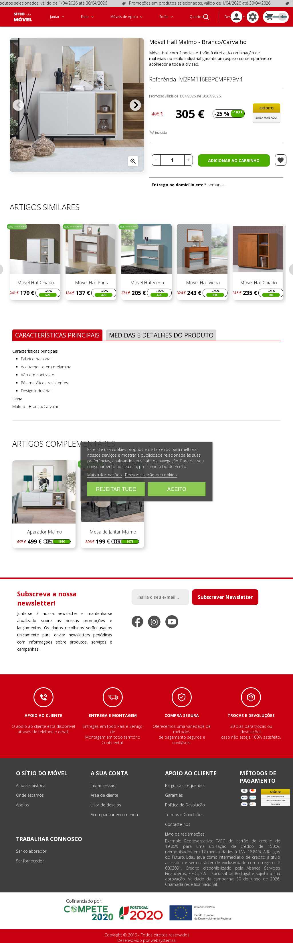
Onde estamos (30, 795)
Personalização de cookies (151, 475)
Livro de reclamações (185, 834)
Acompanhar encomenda (114, 814)
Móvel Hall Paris (91, 282)
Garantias (174, 795)
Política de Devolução (185, 805)
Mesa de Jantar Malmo (112, 532)
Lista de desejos (106, 805)
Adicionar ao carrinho (234, 160)
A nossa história (30, 785)
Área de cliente (104, 795)
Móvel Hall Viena (146, 282)
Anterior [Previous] (18, 105)
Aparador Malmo (44, 532)
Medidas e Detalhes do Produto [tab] (161, 335)
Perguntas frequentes (185, 785)
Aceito (176, 489)
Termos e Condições (184, 814)
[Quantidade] (172, 160)
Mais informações (104, 475)
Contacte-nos (177, 824)
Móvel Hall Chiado (35, 282)
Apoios (22, 805)
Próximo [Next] (135, 105)
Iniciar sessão (103, 785)
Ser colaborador (31, 851)
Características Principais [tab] (57, 335)
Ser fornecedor (30, 861)
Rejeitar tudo (116, 489)
